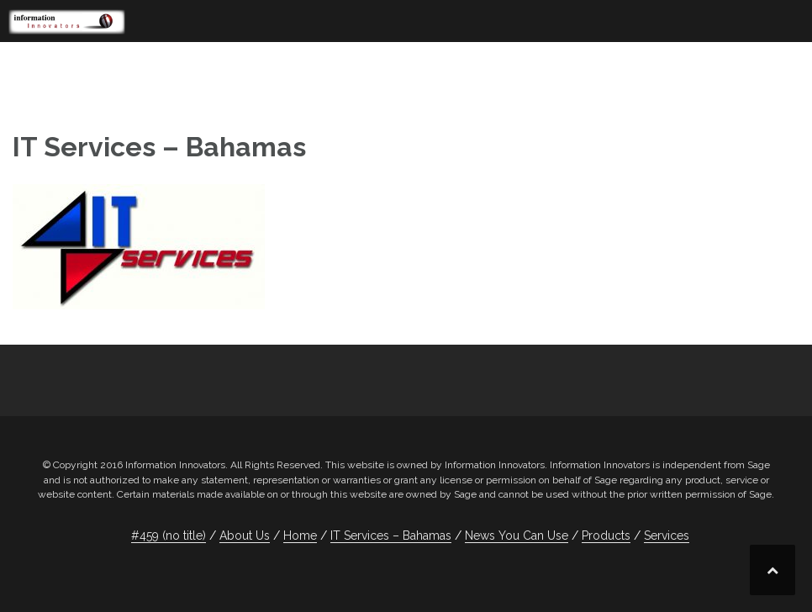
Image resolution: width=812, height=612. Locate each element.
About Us (244, 535)
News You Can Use (516, 535)
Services (666, 535)
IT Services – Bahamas (390, 535)
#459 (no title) (168, 535)
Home (300, 535)
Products (606, 535)
